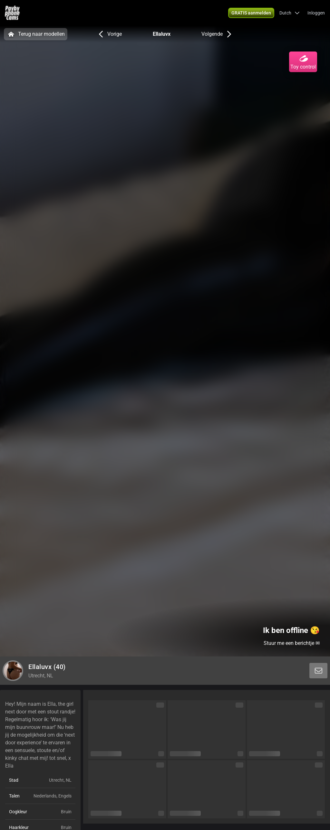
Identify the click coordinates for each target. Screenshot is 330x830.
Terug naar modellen (35, 34)
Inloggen (316, 12)
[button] (289, 13)
